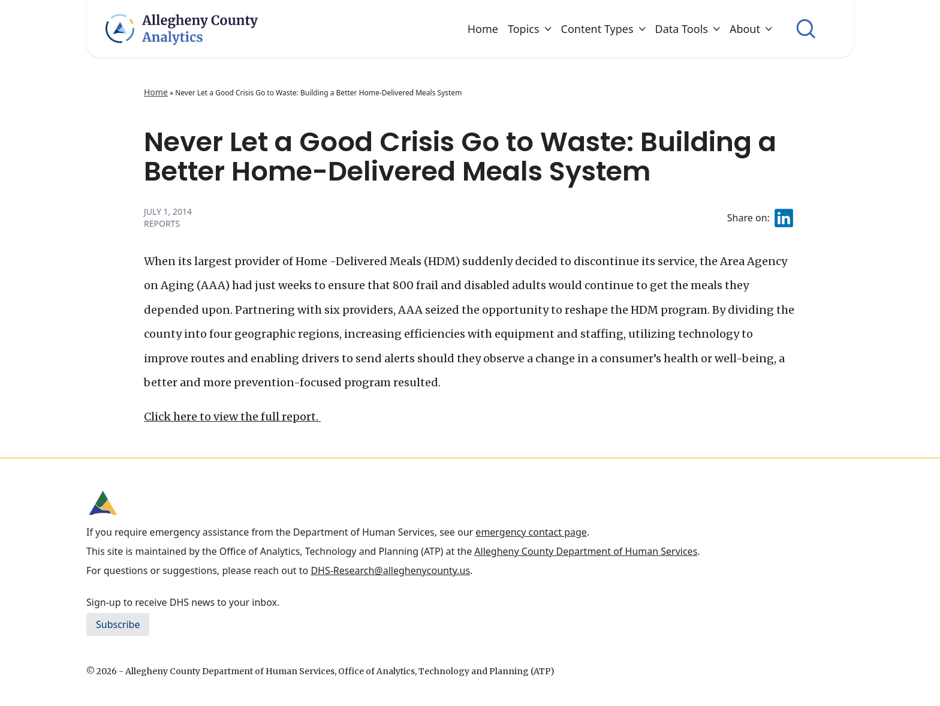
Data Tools (687, 29)
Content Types (603, 29)
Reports (162, 223)
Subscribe (118, 624)
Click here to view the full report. (232, 416)
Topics (530, 29)
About (751, 29)
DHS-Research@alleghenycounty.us (390, 570)
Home (483, 29)
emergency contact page (531, 532)
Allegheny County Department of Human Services (585, 551)
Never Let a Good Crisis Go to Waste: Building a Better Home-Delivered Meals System (460, 156)
